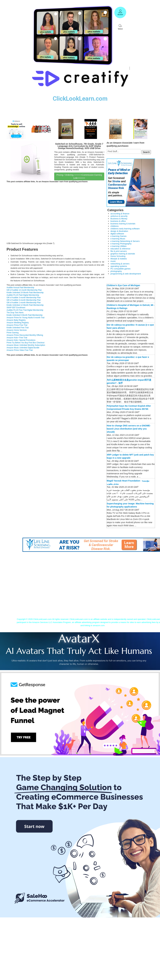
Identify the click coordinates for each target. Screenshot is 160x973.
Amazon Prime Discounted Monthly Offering (25, 335)
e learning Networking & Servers (125, 241)
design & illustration (119, 231)
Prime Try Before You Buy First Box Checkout (25, 343)
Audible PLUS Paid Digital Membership (23, 295)
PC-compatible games (120, 269)
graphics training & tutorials (122, 253)
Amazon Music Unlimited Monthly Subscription (26, 345)
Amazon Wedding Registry (18, 323)
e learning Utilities (118, 246)
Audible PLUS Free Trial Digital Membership (25, 310)
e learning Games (118, 236)
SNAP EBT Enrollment (16, 307)
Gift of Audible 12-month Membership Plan (24, 290)
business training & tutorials (122, 223)
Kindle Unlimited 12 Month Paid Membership (25, 305)
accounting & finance (119, 213)
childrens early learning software (125, 228)
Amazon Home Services (17, 330)
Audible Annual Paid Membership (20, 287)
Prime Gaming (13, 333)
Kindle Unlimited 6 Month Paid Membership (24, 315)
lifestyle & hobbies (118, 258)
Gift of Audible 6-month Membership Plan (24, 300)
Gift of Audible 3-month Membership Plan (24, 297)
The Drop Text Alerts (15, 312)
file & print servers (118, 251)
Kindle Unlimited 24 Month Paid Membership (25, 292)
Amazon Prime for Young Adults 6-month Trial (25, 318)
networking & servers (119, 264)
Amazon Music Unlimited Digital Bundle (23, 348)
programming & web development (125, 274)
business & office (118, 221)
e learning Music (117, 238)
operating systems (118, 266)
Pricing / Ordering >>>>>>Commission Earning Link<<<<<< (79, 176)
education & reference (120, 248)
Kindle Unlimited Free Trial (18, 328)
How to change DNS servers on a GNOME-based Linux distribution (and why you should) (129, 428)
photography (116, 271)
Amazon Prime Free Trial (17, 325)
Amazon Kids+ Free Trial (17, 338)
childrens (114, 226)
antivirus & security (119, 216)
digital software (117, 233)
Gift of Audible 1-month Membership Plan (24, 302)
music (113, 261)
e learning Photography (120, 243)
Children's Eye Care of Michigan (123, 285)
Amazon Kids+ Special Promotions (21, 340)
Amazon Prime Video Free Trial (20, 350)
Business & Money (118, 218)
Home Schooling (117, 256)
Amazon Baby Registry (16, 320)
